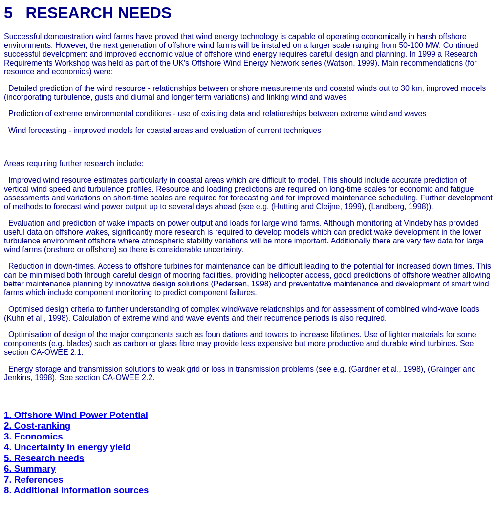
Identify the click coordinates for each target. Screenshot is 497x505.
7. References (34, 479)
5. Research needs (44, 458)
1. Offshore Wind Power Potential (76, 415)
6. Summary (30, 468)
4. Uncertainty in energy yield (67, 447)
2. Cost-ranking (37, 425)
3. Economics (33, 436)
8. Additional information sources (76, 490)
